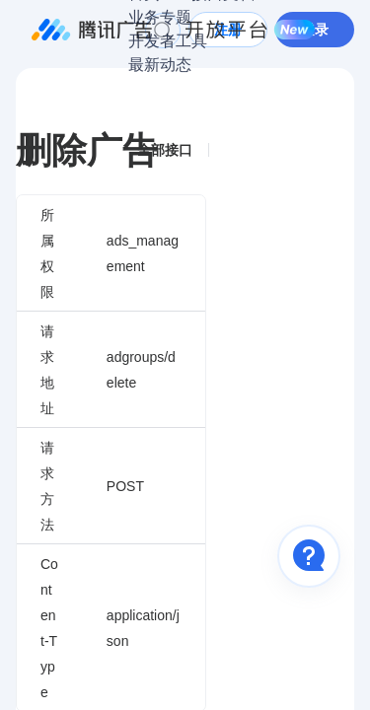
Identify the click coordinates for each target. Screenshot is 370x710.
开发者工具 (167, 41)
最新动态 (159, 64)
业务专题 (159, 17)
